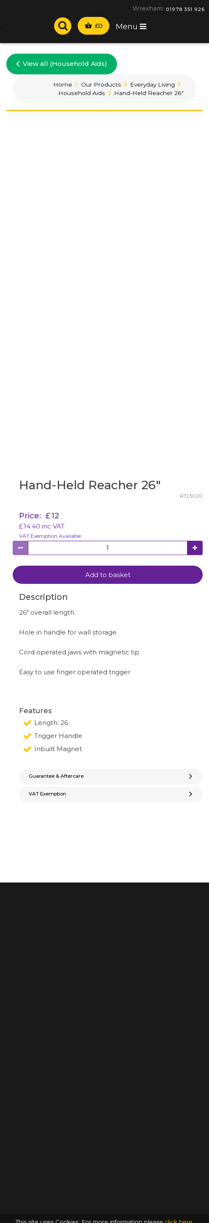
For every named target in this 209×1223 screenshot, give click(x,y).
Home (62, 84)
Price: (30, 515)
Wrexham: (148, 8)
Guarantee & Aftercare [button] (112, 776)
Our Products (101, 84)
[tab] (111, 776)
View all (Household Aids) (61, 63)
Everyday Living (152, 84)
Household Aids (81, 93)
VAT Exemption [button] (112, 794)
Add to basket (107, 575)
